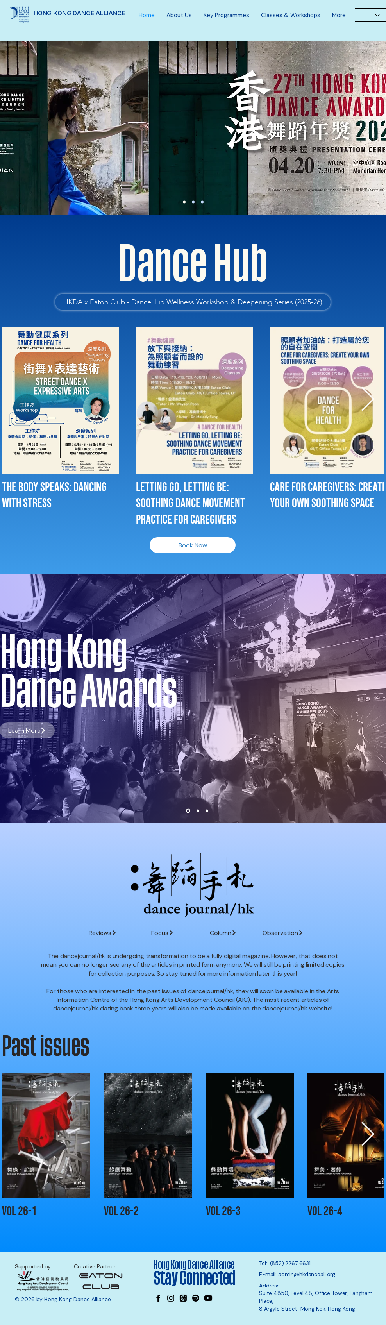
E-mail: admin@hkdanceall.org (297, 1274)
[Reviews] (102, 933)
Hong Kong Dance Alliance (194, 1265)
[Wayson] (193, 202)
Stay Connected (196, 1278)
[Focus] (162, 933)
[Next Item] (367, 399)
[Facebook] (158, 1298)
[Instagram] (170, 1298)
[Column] (223, 933)
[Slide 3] (207, 811)
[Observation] (283, 933)
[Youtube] (208, 1298)
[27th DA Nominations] (184, 202)
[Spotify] (195, 1298)
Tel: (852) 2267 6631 (285, 1263)
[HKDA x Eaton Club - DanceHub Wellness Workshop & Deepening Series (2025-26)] (193, 302)
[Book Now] (193, 545)
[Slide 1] (188, 811)
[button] (179, 15)
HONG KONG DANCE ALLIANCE (80, 13)
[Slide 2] (198, 811)
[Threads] (183, 1298)
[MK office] (202, 202)
